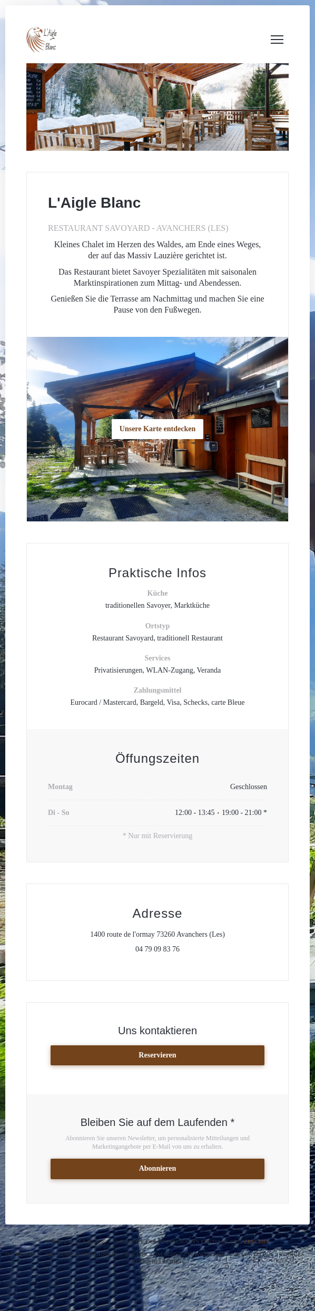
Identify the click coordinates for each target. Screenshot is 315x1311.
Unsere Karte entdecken (157, 429)
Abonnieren (157, 1168)
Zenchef (257, 1241)
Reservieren (157, 1055)
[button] (277, 39)
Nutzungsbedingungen (82, 1254)
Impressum (22, 1254)
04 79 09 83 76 (157, 949)
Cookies (291, 1254)
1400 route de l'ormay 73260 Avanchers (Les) (178, 934)
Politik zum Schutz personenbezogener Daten (198, 1254)
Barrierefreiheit (157, 1261)
